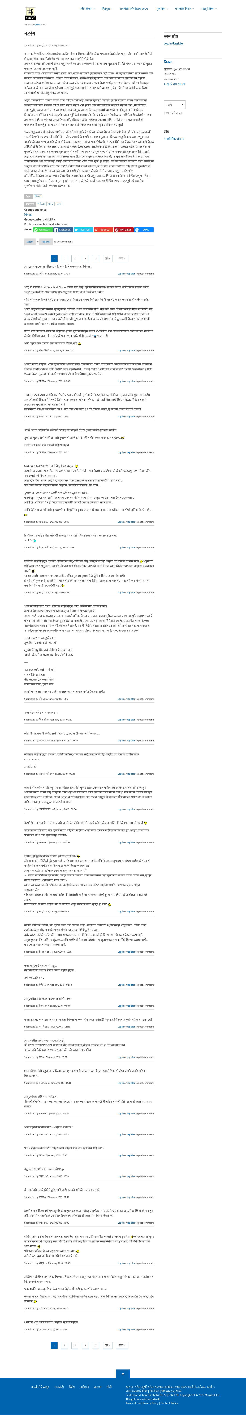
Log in (33, 242)
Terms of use (133, 1403)
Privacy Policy (151, 1403)
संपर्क (178, 1391)
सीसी (109, 1387)
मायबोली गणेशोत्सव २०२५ (133, 8)
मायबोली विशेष (183, 8)
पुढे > (107, 258)
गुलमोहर (161, 8)
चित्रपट (38, 197)
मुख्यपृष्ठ (37, 24)
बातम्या (97, 1387)
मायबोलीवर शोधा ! (174, 139)
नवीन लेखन (86, 8)
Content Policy (169, 1403)
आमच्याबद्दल (167, 1391)
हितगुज (106, 8)
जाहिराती (84, 1387)
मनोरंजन (41, 204)
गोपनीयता (155, 1391)
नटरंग (58, 204)
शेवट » (122, 258)
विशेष (72, 1387)
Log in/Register (174, 43)
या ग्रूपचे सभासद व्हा (174, 84)
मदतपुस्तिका (207, 8)
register (55, 242)
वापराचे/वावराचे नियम (137, 1391)
